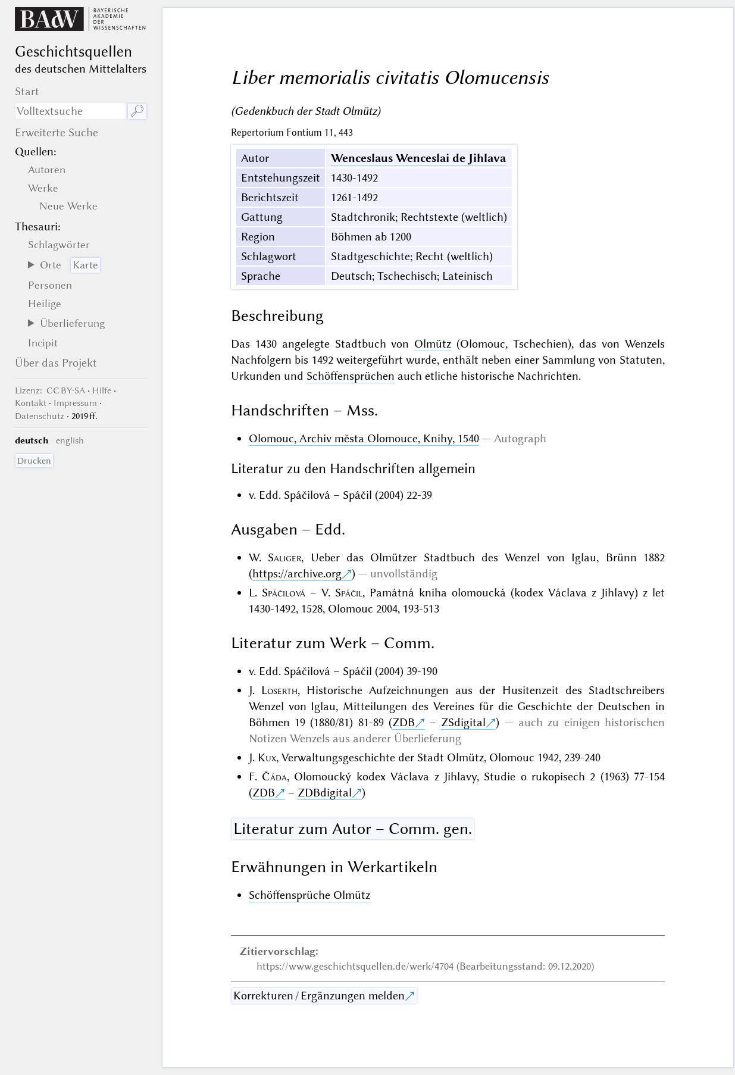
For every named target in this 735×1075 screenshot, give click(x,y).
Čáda (274, 776)
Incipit (43, 342)
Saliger (284, 557)
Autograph (520, 438)
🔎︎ (137, 111)
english (70, 440)
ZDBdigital (325, 792)
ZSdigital (463, 722)
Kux (267, 757)
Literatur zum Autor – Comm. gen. (352, 828)
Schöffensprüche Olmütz (309, 895)
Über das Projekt (56, 363)
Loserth (279, 690)
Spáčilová (283, 592)
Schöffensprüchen (350, 376)
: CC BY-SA (50, 390)
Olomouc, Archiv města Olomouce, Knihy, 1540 (364, 438)
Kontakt (30, 403)
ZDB (403, 722)
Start (27, 91)
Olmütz (432, 344)
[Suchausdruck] (71, 111)
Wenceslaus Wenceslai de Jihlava (418, 158)
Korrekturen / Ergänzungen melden (319, 995)
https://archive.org (297, 573)
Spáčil (348, 592)
